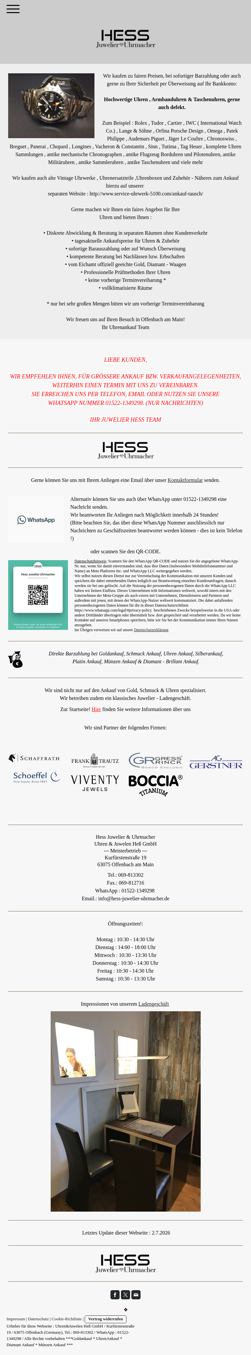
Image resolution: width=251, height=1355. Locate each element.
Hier (96, 709)
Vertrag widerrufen (105, 1319)
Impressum (16, 1319)
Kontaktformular (185, 480)
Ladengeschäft (154, 1004)
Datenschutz (38, 1319)
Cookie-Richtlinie (67, 1319)
